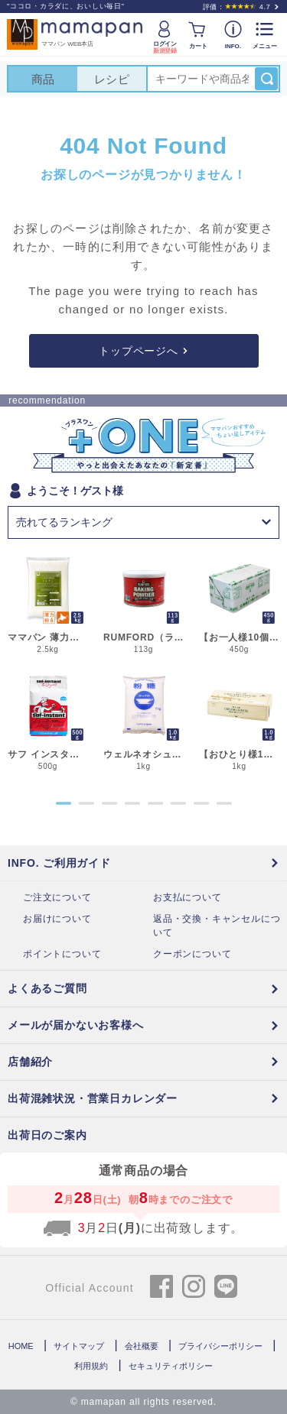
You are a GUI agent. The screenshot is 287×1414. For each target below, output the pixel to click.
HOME (21, 1346)
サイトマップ (79, 1346)
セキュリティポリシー (171, 1365)
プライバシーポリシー (220, 1346)
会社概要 (141, 1346)
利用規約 (91, 1365)
